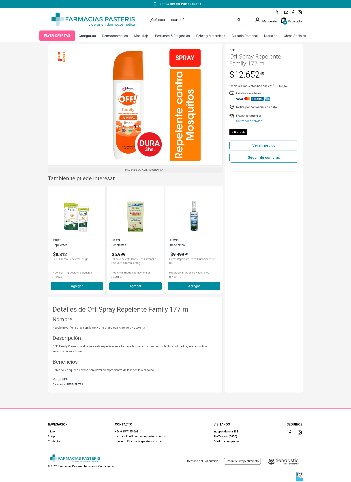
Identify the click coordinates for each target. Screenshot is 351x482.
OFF (64, 379)
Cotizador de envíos (249, 121)
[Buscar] (192, 20)
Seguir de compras (264, 157)
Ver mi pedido (264, 145)
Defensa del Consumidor (203, 461)
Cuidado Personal (245, 36)
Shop (51, 436)
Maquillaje (141, 36)
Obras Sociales (295, 36)
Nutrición (270, 36)
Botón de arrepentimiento (242, 461)
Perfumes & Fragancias (172, 36)
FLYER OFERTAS (57, 36)
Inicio (51, 431)
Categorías (87, 36)
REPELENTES (74, 384)
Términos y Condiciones (99, 466)
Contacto (54, 441)
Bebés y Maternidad (210, 36)
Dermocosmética (115, 36)
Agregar (77, 286)
